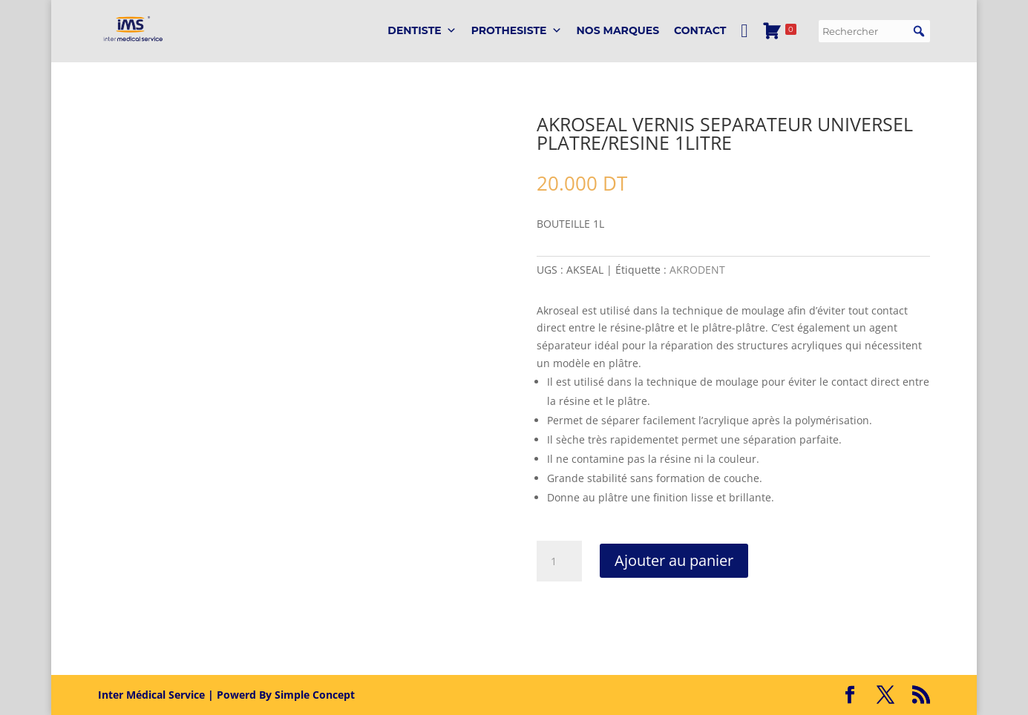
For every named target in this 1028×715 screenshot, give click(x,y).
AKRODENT (697, 270)
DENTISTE (421, 31)
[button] (919, 31)
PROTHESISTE (516, 31)
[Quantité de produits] (559, 561)
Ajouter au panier (674, 560)
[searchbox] (874, 31)
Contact (700, 30)
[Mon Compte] (744, 31)
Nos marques (618, 30)
